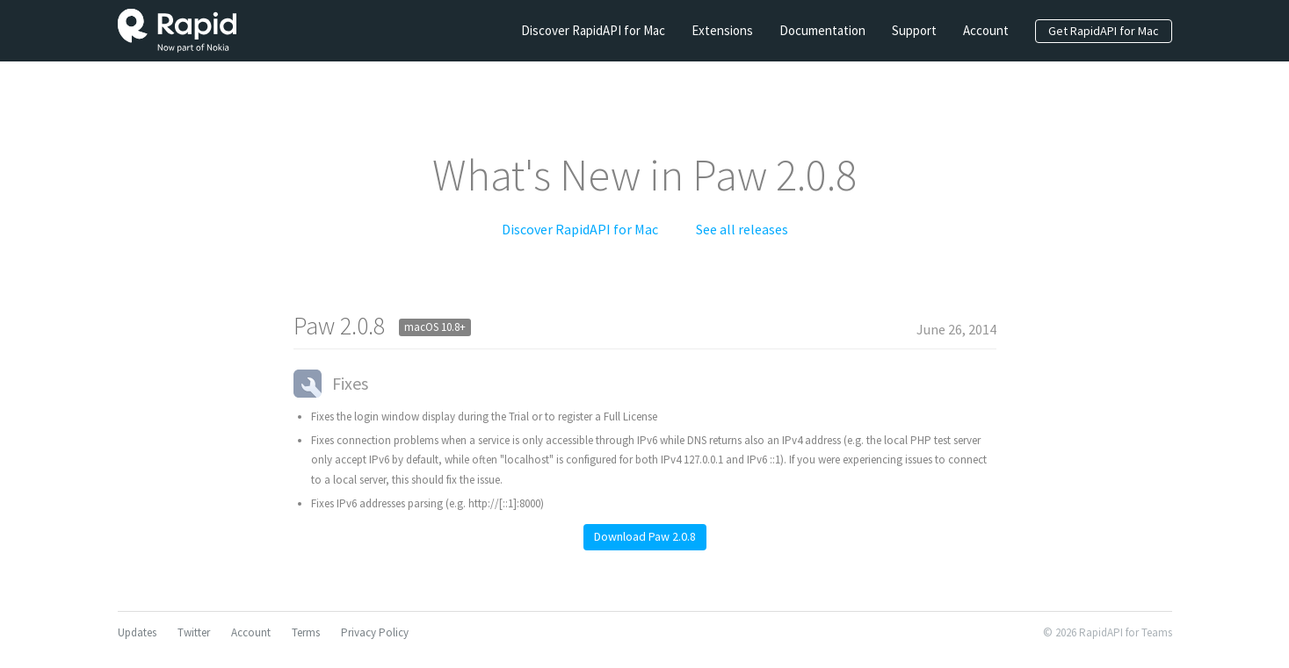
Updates (137, 632)
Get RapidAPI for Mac (1103, 31)
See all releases (742, 229)
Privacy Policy (375, 632)
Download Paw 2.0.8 (645, 536)
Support (914, 30)
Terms (306, 632)
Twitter (193, 632)
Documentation (822, 30)
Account (986, 30)
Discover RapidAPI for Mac (593, 30)
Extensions (722, 30)
